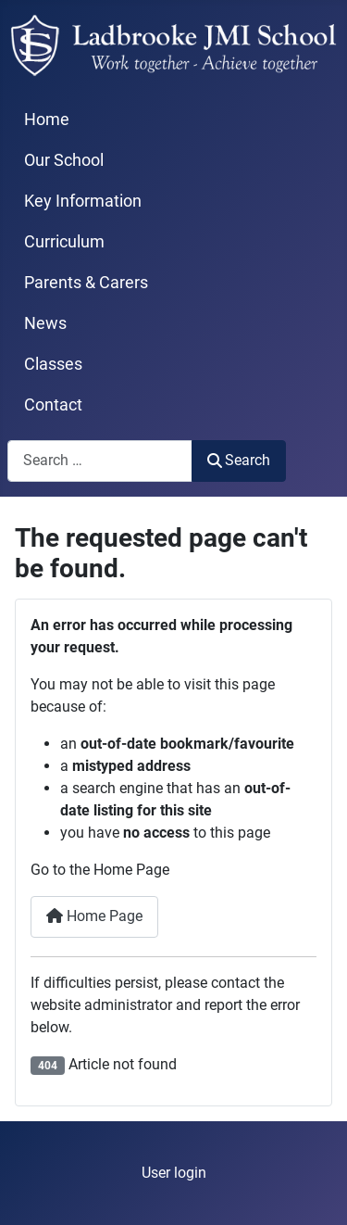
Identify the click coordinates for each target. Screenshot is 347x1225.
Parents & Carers (86, 282)
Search (238, 460)
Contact (53, 405)
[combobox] (99, 461)
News (45, 323)
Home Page (94, 916)
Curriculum (64, 242)
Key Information (83, 201)
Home (46, 119)
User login (174, 1172)
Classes (53, 364)
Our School (64, 160)
